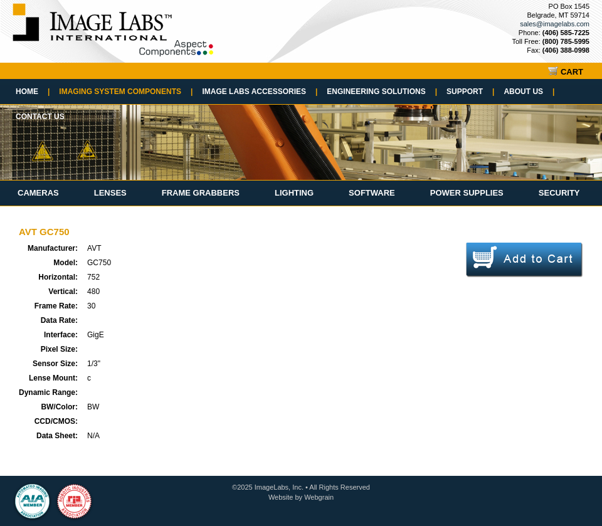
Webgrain (319, 497)
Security (559, 192)
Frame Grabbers (201, 192)
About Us (529, 91)
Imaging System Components (126, 91)
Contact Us (40, 116)
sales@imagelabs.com (554, 24)
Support (470, 91)
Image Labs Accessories (259, 91)
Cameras (38, 192)
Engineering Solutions (382, 91)
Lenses (110, 192)
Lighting (294, 192)
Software (372, 192)
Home (33, 91)
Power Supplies (467, 192)
